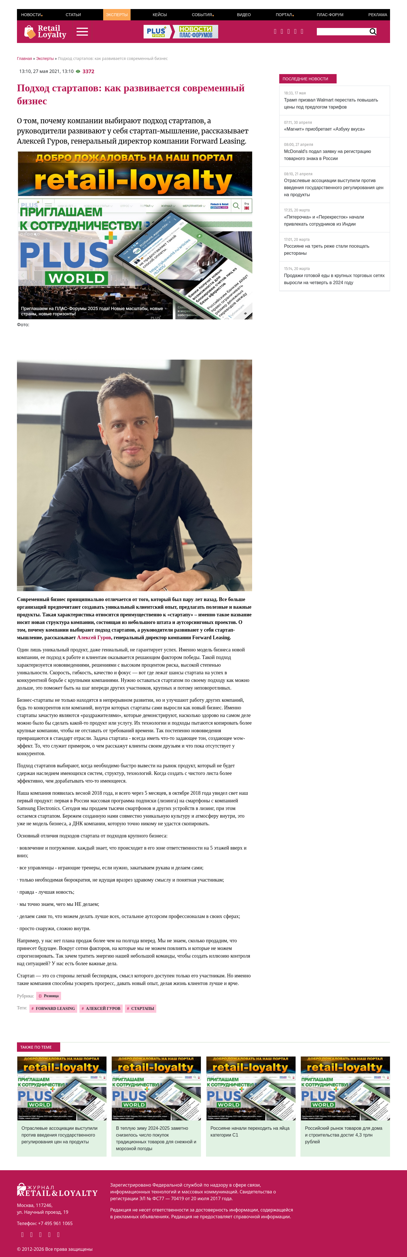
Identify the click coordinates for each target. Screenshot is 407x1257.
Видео (244, 14)
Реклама (378, 14)
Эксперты (117, 14)
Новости (31, 14)
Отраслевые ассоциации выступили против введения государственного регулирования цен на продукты (334, 187)
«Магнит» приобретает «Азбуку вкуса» (324, 129)
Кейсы (160, 14)
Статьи (73, 14)
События (202, 14)
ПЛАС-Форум (330, 14)
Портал (284, 14)
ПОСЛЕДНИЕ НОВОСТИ (305, 79)
